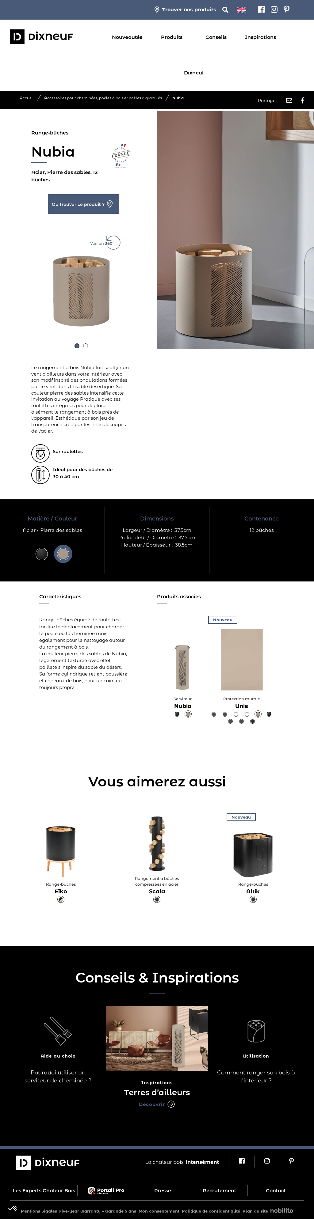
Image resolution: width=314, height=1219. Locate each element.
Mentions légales (39, 1209)
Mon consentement (159, 1209)
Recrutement (219, 1189)
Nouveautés (127, 37)
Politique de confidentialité (211, 1209)
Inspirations (260, 37)
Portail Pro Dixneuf (106, 1188)
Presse (162, 1189)
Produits (171, 37)
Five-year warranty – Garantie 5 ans (97, 1209)
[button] (77, 344)
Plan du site (255, 1209)
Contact (276, 1189)
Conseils (216, 37)
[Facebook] (261, 10)
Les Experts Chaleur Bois (44, 1189)
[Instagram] (274, 10)
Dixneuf (194, 73)
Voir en (105, 239)
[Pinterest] (287, 10)
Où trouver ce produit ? (78, 202)
